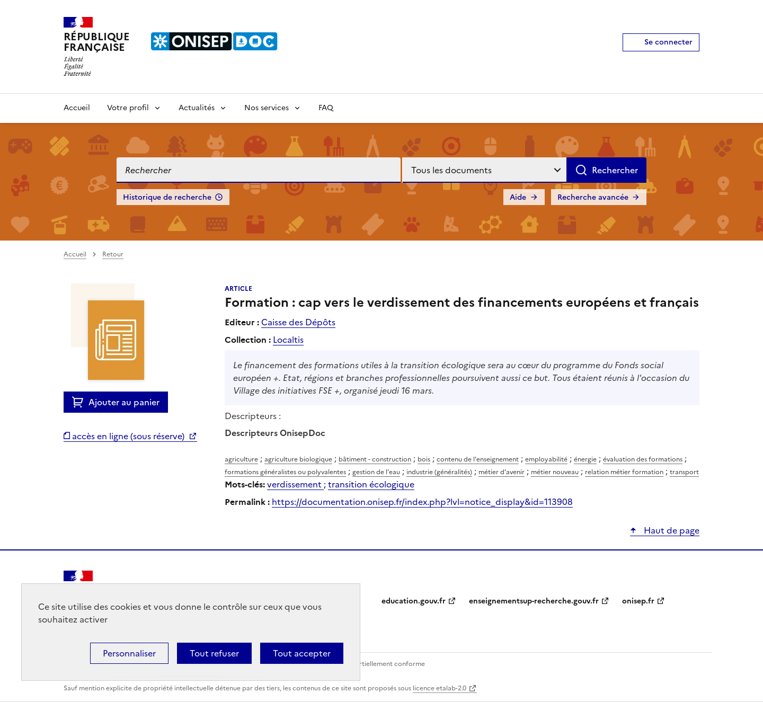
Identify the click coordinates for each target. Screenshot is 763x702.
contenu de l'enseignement (478, 459)
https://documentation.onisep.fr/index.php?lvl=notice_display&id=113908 (422, 501)
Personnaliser (129, 653)
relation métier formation (624, 472)
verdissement (295, 484)
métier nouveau (555, 472)
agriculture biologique (298, 459)
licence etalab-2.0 (439, 688)
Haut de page (670, 530)
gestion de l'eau (376, 472)
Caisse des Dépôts (298, 322)
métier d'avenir (501, 472)
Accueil (77, 107)
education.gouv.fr (414, 601)
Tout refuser (214, 653)
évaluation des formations (642, 459)
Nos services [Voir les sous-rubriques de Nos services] (266, 107)
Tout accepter (302, 653)
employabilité (546, 459)
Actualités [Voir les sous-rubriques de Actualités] (197, 107)
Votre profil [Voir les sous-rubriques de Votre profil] (128, 107)
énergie (585, 459)
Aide (518, 197)
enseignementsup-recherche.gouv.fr (534, 601)
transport (684, 472)
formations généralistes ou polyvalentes (285, 472)
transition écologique (371, 484)
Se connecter (668, 42)
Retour (112, 254)
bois (424, 459)
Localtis (288, 339)
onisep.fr (638, 601)
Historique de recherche (167, 197)
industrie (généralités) (439, 472)
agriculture (241, 459)
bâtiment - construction (375, 459)
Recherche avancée (592, 197)
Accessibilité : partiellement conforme (366, 664)
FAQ (325, 107)
